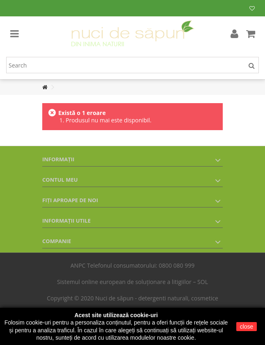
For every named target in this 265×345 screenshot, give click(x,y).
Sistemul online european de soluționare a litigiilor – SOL (132, 282)
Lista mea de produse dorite (252, 8)
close (247, 326)
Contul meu (60, 179)
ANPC (78, 265)
